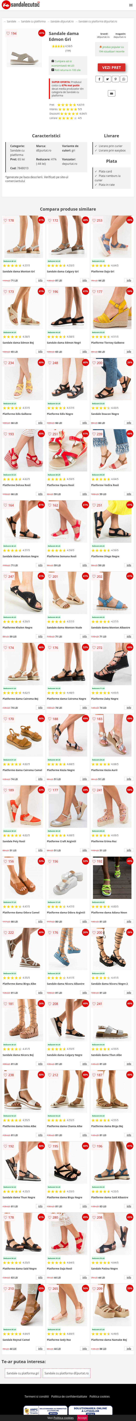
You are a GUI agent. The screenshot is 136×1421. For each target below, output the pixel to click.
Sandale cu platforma (33, 21)
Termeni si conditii (37, 1396)
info (40, 280)
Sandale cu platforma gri (23, 1373)
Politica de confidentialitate (69, 1396)
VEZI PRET (111, 67)
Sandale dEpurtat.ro (61, 21)
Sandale (11, 21)
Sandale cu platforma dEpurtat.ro (98, 21)
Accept (82, 1418)
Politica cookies (100, 1396)
